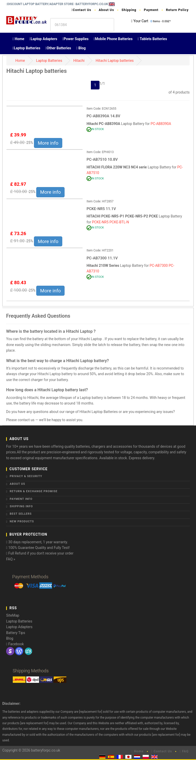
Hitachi (78, 61)
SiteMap (12, 615)
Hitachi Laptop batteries (115, 61)
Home (18, 39)
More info (48, 143)
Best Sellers (21, 513)
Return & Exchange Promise (33, 491)
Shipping (128, 10)
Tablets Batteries (152, 39)
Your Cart (140, 21)
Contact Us (81, 10)
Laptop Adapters (43, 39)
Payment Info (21, 499)
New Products (22, 521)
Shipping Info (21, 506)
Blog (81, 48)
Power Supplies (75, 39)
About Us (106, 10)
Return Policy (177, 10)
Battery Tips (15, 633)
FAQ (184, 751)
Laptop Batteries (26, 48)
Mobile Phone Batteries (113, 39)
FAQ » (10, 559)
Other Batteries (58, 48)
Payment (151, 10)
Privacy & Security (26, 476)
